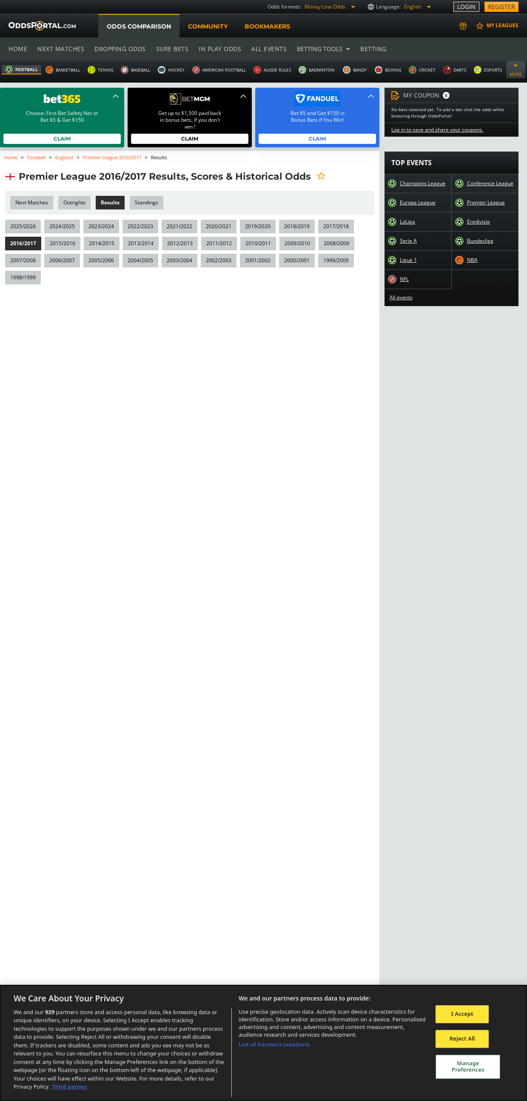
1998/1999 (22, 277)
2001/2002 (255, 260)
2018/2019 (294, 226)
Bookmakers (267, 26)
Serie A (408, 241)
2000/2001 (294, 260)
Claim (62, 138)
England (64, 157)
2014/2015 (100, 243)
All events (266, 49)
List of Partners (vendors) (274, 1044)
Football (37, 157)
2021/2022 (178, 226)
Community (207, 26)
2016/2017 (23, 243)
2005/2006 (100, 260)
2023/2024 (100, 226)
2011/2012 (217, 243)
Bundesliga (480, 241)
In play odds (218, 49)
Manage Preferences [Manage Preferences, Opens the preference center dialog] (468, 1066)
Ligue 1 (408, 260)
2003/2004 (178, 260)
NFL (404, 279)
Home (18, 49)
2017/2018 (333, 226)
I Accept (462, 1014)
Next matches (60, 49)
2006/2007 (61, 260)
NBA (472, 260)
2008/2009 (333, 243)
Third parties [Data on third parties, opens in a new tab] (69, 1086)
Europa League (418, 202)
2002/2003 (216, 260)
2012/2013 (178, 243)
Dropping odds (118, 49)
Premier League (485, 202)
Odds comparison (139, 26)
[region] (263, 1043)
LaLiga (407, 221)
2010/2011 (255, 243)
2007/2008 (22, 260)
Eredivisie (478, 221)
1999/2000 (333, 260)
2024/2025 (61, 226)
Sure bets (170, 49)
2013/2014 (139, 243)
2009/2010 (295, 243)
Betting (369, 49)
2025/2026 (22, 226)
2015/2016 (61, 243)
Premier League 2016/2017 (112, 157)
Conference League (490, 183)
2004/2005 (139, 260)
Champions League (422, 183)
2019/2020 (255, 226)
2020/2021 (216, 226)
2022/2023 (139, 226)
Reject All (462, 1038)
